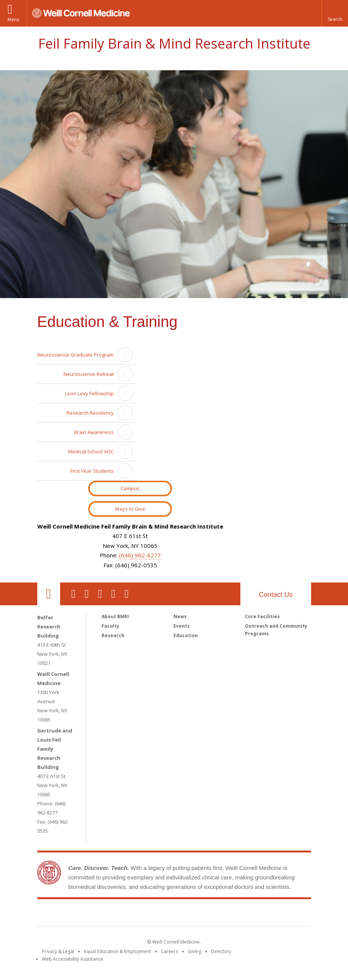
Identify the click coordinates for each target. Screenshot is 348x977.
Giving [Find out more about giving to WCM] (194, 951)
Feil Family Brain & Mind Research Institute (174, 43)
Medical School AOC (91, 451)
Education (185, 635)
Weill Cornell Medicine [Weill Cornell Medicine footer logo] (118, 914)
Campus (130, 488)
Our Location (48, 593)
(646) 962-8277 (140, 555)
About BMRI (115, 616)
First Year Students (92, 470)
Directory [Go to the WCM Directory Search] (221, 951)
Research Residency (90, 412)
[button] (334, 13)
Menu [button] (13, 19)
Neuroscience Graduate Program (75, 354)
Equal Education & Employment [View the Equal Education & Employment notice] (117, 951)
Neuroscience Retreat (89, 374)
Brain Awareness (94, 432)
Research (113, 635)
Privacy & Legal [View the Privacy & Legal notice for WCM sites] (58, 951)
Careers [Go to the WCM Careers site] (169, 951)
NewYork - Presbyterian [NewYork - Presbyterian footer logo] (237, 914)
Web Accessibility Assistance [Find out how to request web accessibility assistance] (72, 959)
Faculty (110, 626)
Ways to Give (130, 508)
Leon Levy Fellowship (89, 393)
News (180, 616)
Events (181, 626)
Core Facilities (262, 616)
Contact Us (275, 594)
